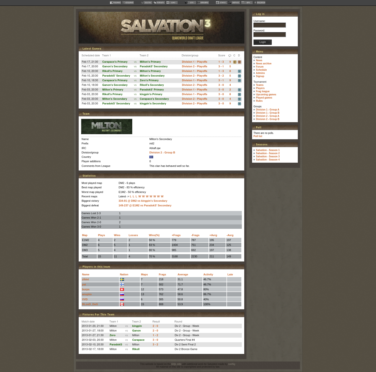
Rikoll (136, 349)
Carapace (138, 340)
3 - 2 (221, 75)
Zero (112, 335)
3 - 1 (221, 66)
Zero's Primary (149, 80)
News (259, 60)
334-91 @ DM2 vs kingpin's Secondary (143, 200)
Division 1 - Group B (267, 112)
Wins (117, 235)
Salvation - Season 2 (268, 153)
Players (260, 88)
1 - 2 (155, 335)
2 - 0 (155, 326)
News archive (264, 63)
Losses (133, 235)
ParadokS (116, 344)
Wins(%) (154, 235)
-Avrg (229, 235)
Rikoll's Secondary (152, 85)
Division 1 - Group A (267, 109)
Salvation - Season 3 (268, 156)
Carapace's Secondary (154, 99)
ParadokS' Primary (152, 89)
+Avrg (213, 235)
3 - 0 (221, 85)
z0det (85, 279)
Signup (260, 76)
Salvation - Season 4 (268, 159)
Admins (260, 73)
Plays (101, 235)
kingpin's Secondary (153, 103)
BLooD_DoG (90, 304)
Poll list (258, 136)
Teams (259, 85)
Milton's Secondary (152, 75)
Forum (259, 66)
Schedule (261, 70)
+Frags (176, 235)
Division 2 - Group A (267, 116)
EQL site (176, 364)
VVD (85, 299)
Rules (259, 101)
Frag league (263, 91)
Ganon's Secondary (115, 66)
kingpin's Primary (151, 94)
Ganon (136, 330)
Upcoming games (266, 94)
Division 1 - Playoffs (194, 61)
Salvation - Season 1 (268, 150)
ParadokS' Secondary (154, 66)
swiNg (231, 364)
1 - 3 (221, 61)
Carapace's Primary (114, 61)
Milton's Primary (150, 61)
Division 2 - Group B (162, 152)
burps (86, 289)
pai (84, 284)
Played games (264, 97)
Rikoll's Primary (112, 71)
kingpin (137, 326)
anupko (87, 294)
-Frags (195, 235)
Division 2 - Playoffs (194, 66)
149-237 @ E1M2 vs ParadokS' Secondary (145, 205)
